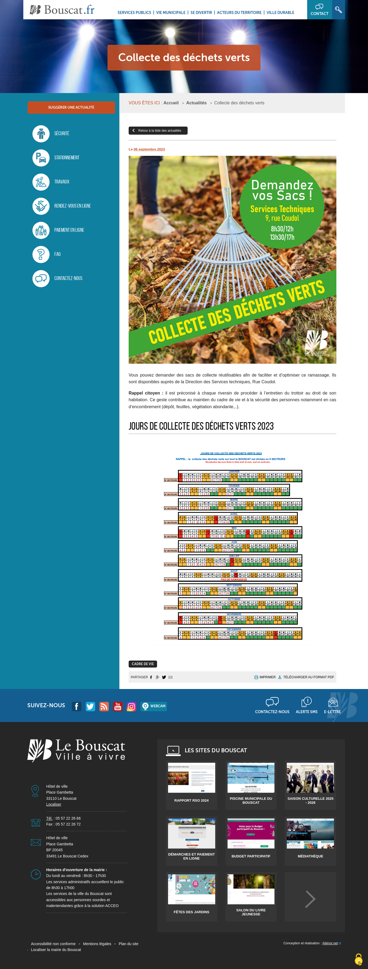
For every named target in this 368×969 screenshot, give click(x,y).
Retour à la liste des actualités (159, 130)
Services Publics (134, 12)
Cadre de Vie (143, 664)
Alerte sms (307, 712)
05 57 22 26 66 (68, 818)
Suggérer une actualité (71, 107)
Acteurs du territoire (239, 12)
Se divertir (201, 12)
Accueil (171, 103)
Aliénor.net (330, 943)
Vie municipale (170, 12)
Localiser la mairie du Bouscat (56, 950)
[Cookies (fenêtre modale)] (358, 960)
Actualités (196, 103)
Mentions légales (97, 944)
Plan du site (128, 944)
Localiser (53, 804)
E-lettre (332, 712)
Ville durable (280, 12)
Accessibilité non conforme (53, 944)
